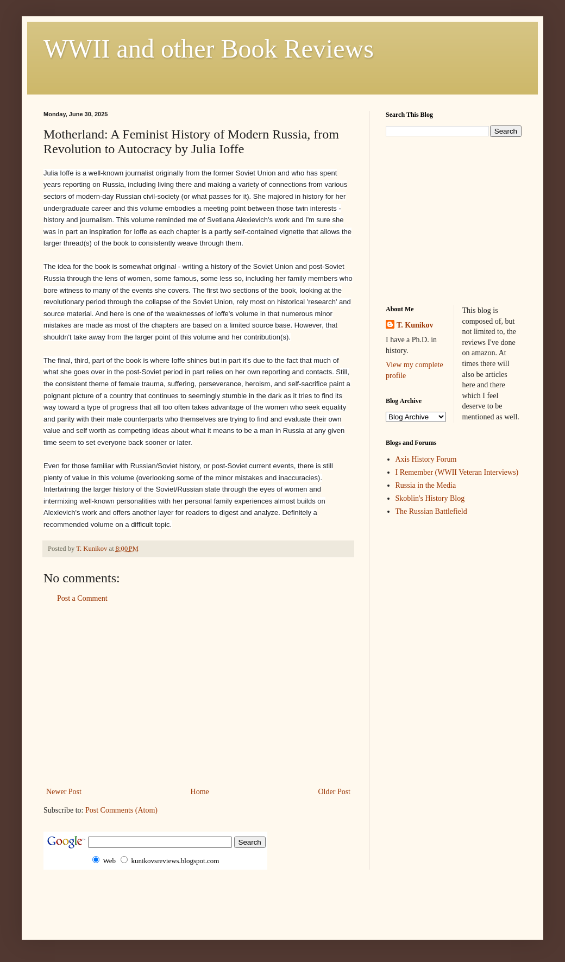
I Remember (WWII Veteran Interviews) (457, 472)
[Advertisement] (198, 695)
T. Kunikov (415, 325)
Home (200, 792)
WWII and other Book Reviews (208, 48)
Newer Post (63, 792)
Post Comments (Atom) (121, 810)
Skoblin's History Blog (430, 498)
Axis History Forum (426, 459)
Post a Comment (82, 598)
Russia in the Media (425, 485)
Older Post (334, 792)
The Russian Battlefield (431, 511)
